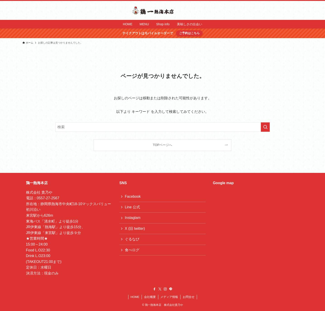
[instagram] (165, 289)
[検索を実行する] (265, 127)
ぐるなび (132, 239)
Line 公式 (132, 207)
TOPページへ (162, 145)
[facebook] (154, 289)
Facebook (133, 196)
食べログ (132, 250)
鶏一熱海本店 (37, 183)
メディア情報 (169, 297)
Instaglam (132, 218)
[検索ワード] (162, 127)
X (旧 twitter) (135, 228)
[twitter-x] (160, 289)
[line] (171, 289)
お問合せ (189, 297)
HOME (134, 297)
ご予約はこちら (189, 33)
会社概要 (150, 297)
